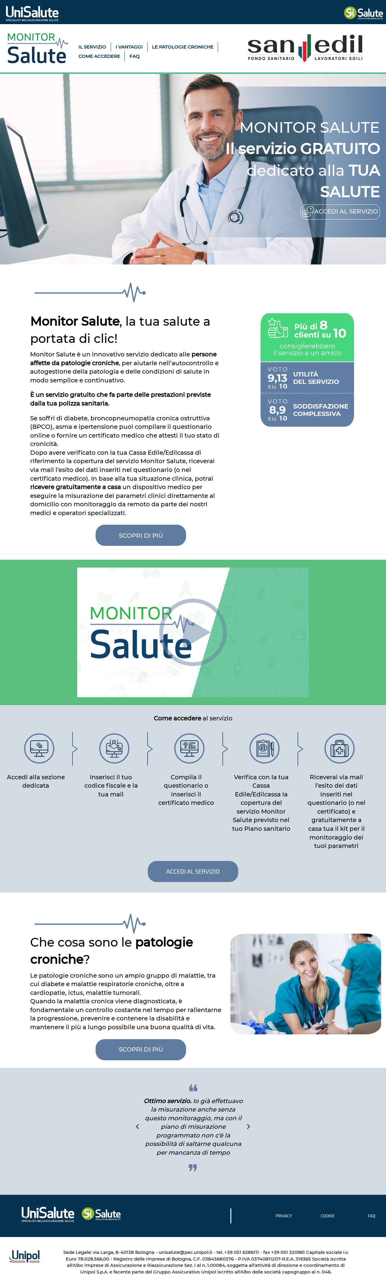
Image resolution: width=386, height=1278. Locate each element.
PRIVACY (284, 1215)
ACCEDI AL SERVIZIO (193, 871)
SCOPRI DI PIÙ (141, 1049)
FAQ (134, 56)
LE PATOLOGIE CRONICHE (182, 47)
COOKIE (327, 1215)
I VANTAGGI (129, 47)
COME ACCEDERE (99, 56)
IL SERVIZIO (92, 47)
